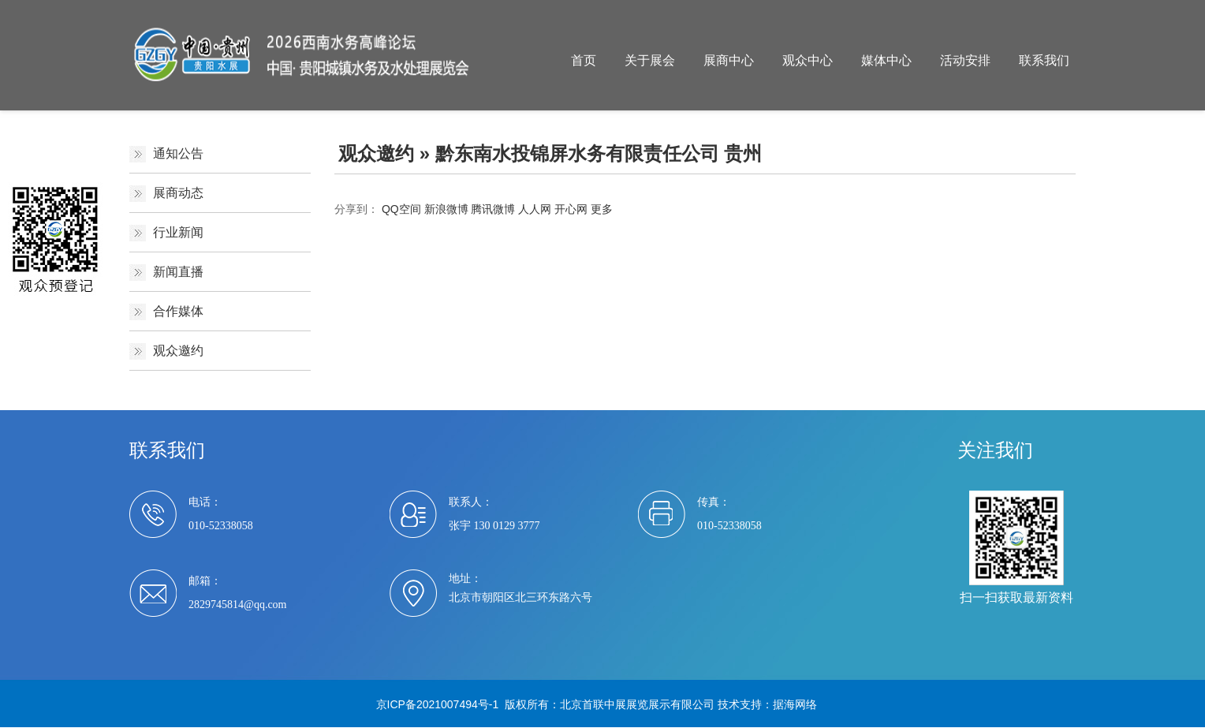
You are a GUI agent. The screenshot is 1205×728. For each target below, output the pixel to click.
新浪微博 (446, 209)
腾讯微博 (493, 209)
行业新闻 (178, 232)
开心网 (571, 209)
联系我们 (1044, 60)
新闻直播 (178, 271)
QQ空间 (401, 209)
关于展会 (650, 60)
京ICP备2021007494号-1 (437, 704)
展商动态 (178, 193)
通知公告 (178, 153)
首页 (583, 60)
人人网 (534, 209)
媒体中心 (886, 60)
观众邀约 (178, 350)
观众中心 (807, 60)
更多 (602, 209)
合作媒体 (178, 311)
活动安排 (965, 60)
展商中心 (728, 60)
